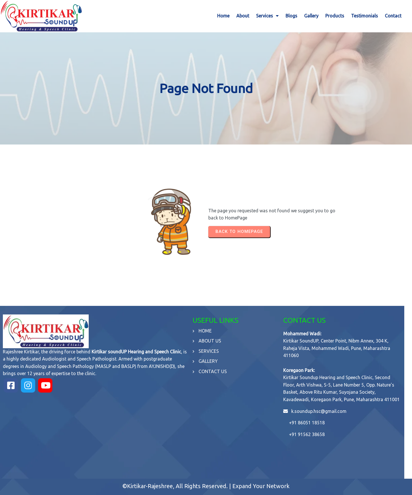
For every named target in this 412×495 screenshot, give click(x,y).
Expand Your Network (261, 483)
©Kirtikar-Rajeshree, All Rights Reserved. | (177, 483)
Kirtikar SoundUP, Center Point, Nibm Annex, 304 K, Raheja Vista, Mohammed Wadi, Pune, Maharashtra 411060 (342, 345)
